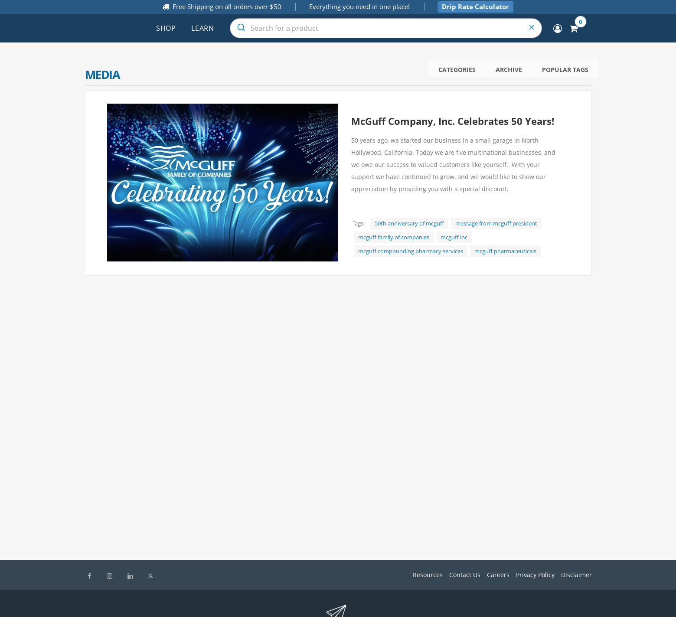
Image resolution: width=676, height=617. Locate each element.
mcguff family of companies (393, 237)
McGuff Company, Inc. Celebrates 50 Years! (452, 120)
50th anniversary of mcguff (409, 223)
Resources (428, 575)
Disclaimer (576, 575)
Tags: (359, 223)
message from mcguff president (496, 223)
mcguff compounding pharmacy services (410, 251)
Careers (498, 575)
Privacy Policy (535, 575)
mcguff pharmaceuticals (505, 251)
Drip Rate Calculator (475, 6)
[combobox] (386, 28)
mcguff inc (454, 237)
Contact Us (464, 575)
